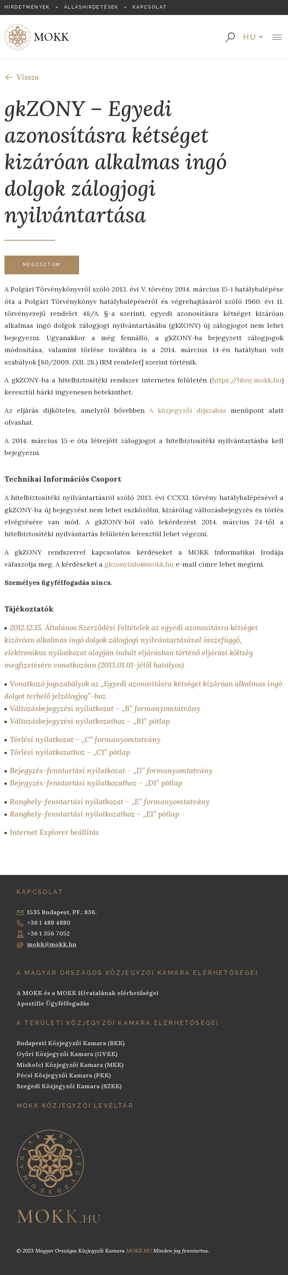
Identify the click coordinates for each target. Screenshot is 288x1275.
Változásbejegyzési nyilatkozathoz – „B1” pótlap (90, 721)
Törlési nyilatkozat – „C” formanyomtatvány (85, 739)
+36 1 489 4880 (43, 923)
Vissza (21, 77)
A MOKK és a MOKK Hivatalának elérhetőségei (87, 993)
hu (250, 37)
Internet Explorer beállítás (54, 832)
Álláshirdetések (91, 7)
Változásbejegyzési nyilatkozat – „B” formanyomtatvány (105, 708)
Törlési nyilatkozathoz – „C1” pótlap (70, 752)
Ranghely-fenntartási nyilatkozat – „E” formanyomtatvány (110, 801)
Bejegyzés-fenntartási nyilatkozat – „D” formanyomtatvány (111, 770)
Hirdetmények (27, 7)
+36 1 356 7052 (43, 934)
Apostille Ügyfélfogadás (52, 1003)
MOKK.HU (139, 1250)
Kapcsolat (150, 7)
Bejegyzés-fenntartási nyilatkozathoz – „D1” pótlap (96, 782)
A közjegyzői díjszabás (187, 410)
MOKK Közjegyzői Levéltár (75, 1105)
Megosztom (42, 264)
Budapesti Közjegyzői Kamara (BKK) (70, 1043)
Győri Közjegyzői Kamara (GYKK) (67, 1054)
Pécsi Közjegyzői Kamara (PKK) (63, 1075)
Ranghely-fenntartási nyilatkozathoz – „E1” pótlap (94, 813)
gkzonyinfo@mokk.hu (139, 564)
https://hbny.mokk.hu (247, 380)
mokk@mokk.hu (46, 944)
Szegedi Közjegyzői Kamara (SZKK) (69, 1086)
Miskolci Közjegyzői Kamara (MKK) (70, 1064)
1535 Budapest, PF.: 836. (56, 912)
